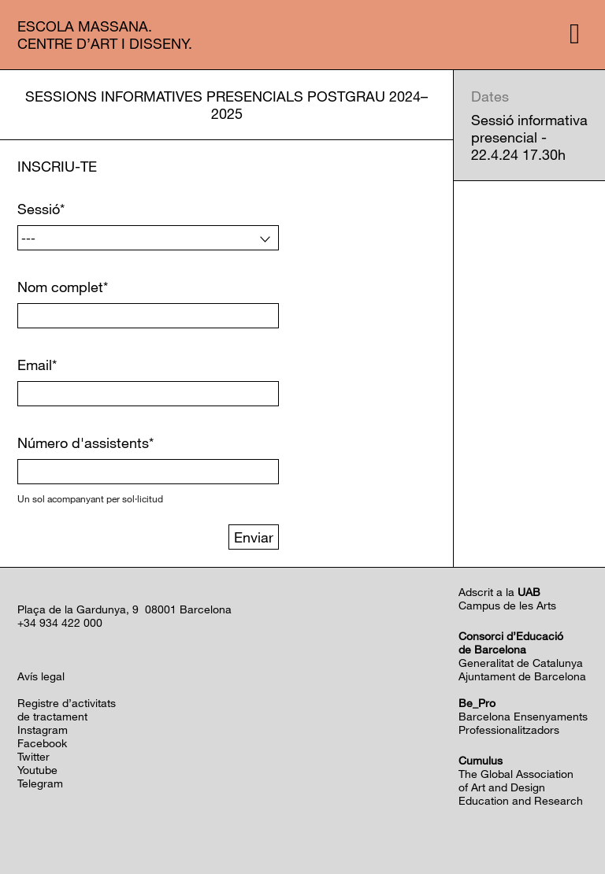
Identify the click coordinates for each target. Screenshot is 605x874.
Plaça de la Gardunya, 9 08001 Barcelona (124, 609)
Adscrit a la (499, 591)
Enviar (253, 537)
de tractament (52, 716)
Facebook (42, 743)
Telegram (40, 783)
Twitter (33, 756)
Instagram (42, 729)
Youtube (37, 769)
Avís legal (41, 676)
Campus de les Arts (507, 605)
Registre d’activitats (66, 702)
